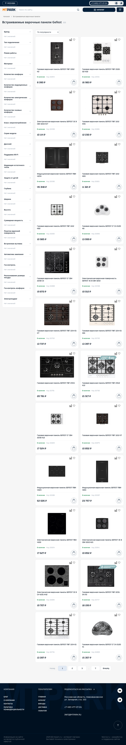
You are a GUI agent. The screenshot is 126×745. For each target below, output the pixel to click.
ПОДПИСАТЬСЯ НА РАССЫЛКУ (79, 689)
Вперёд (106, 668)
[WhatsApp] (121, 3)
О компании (9, 700)
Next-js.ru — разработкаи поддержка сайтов (112, 738)
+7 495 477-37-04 (73, 707)
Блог (6, 697)
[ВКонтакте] (119, 700)
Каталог (6, 16)
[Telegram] (119, 691)
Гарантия (42, 711)
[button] (49, 10)
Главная (42, 697)
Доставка (42, 707)
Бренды (41, 704)
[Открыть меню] (120, 9)
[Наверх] (118, 725)
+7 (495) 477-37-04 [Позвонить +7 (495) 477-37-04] (99, 3)
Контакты (8, 704)
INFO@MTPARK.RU (72, 714)
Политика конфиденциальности (14, 708)
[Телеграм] (116, 3)
